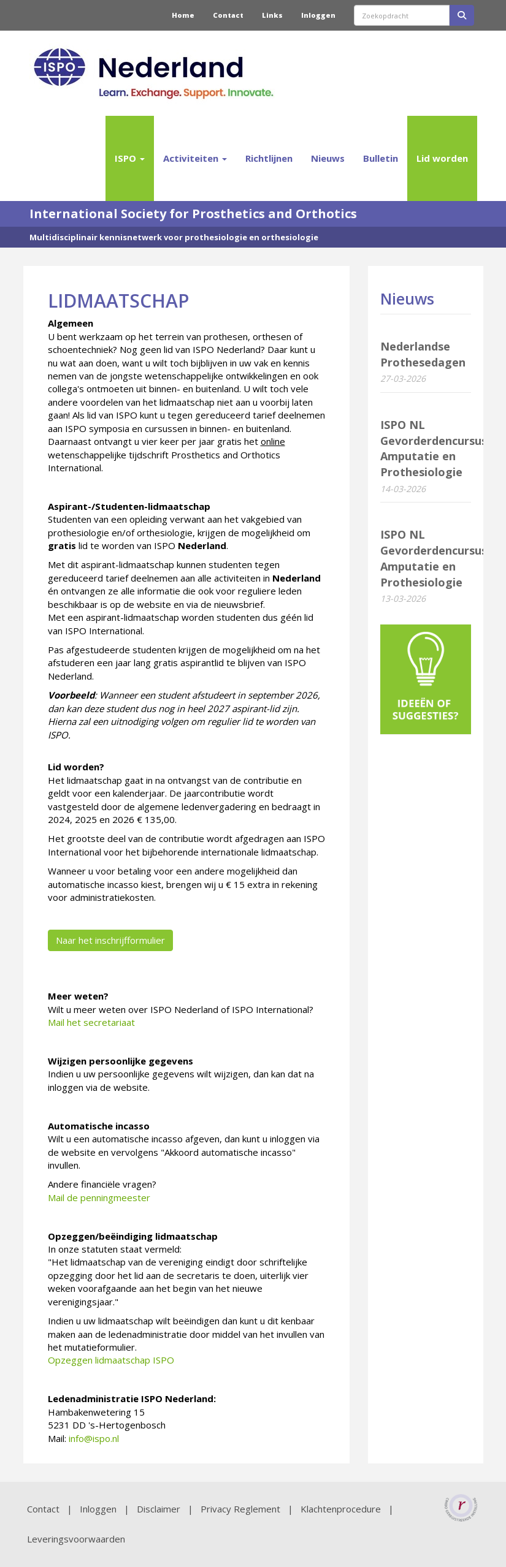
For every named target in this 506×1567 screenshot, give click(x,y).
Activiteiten (195, 158)
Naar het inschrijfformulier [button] (110, 940)
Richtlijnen (269, 158)
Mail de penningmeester (99, 1197)
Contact (228, 15)
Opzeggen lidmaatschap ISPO (111, 1360)
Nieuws (328, 158)
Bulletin (380, 158)
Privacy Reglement (240, 1509)
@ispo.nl (94, 1438)
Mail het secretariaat (91, 1022)
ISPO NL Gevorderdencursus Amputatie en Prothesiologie (433, 448)
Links (272, 15)
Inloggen (318, 15)
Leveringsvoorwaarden (76, 1539)
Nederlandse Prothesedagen (423, 354)
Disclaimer (158, 1509)
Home (183, 15)
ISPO (130, 158)
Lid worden (442, 158)
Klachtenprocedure (341, 1509)
